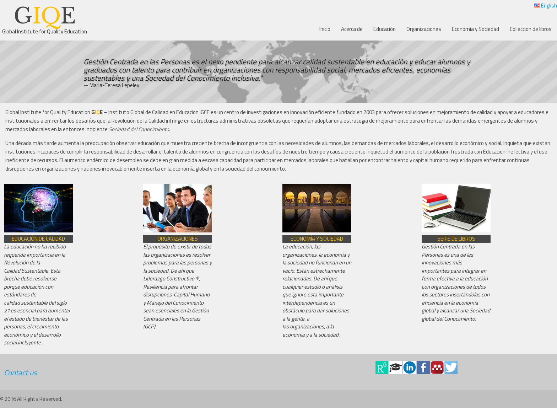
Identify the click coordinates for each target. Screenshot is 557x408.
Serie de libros (456, 239)
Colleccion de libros (531, 29)
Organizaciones (423, 29)
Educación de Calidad (38, 239)
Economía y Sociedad (475, 29)
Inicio (324, 29)
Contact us (20, 372)
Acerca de (352, 29)
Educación (384, 29)
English (545, 5)
